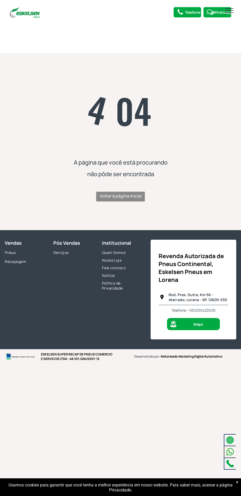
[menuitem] (24, 253)
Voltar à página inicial (121, 196)
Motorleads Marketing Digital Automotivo (191, 356)
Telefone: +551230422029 (193, 310)
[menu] (229, 10)
